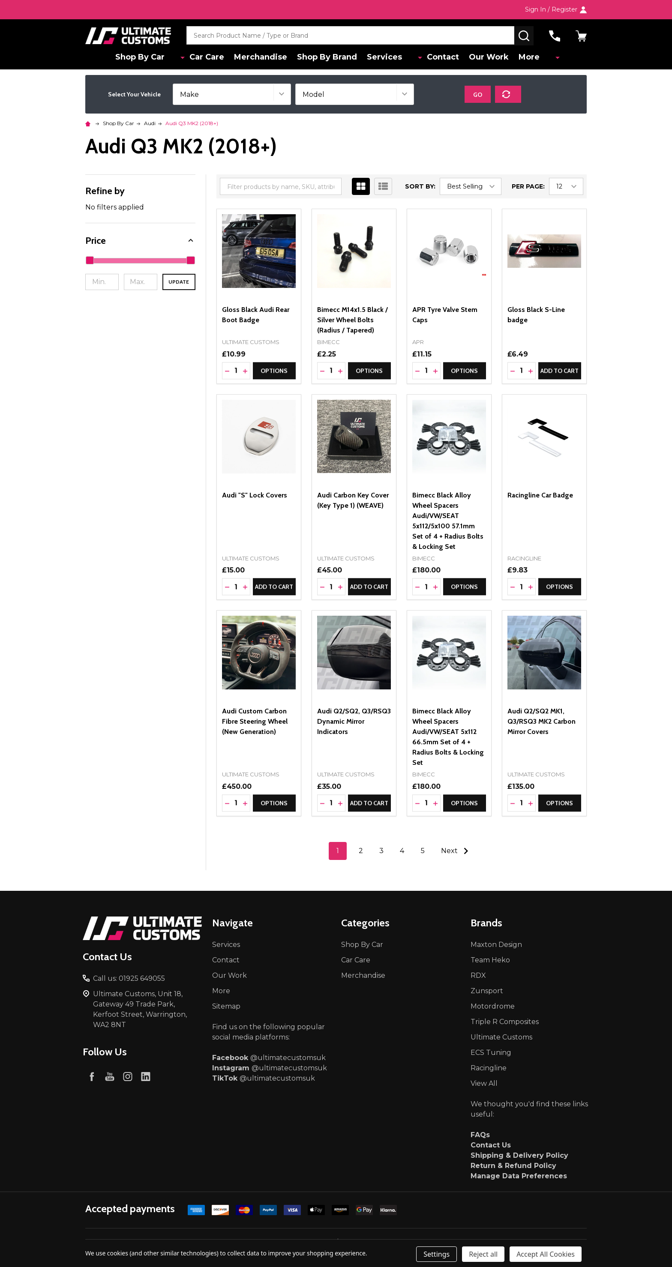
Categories (365, 923)
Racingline (489, 1068)
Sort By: (420, 186)
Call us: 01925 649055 (129, 978)
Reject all (483, 1254)
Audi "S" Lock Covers (254, 495)
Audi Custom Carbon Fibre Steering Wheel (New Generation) (255, 721)
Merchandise (265, 58)
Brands (486, 923)
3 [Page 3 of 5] (381, 851)
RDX (478, 975)
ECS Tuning (491, 1052)
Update (178, 282)
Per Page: (528, 186)
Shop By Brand (334, 58)
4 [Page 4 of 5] (402, 851)
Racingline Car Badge (540, 495)
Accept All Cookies (545, 1254)
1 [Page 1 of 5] (337, 851)
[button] (140, 241)
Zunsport (487, 991)
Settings (436, 1254)
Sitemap (226, 1006)
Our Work (489, 58)
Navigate (232, 923)
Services (393, 58)
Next (456, 851)
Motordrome (493, 1006)
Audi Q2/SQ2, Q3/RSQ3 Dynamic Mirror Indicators (354, 721)
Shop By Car (153, 58)
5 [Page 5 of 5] (423, 851)
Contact (441, 58)
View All (484, 1083)
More (531, 58)
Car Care (209, 58)
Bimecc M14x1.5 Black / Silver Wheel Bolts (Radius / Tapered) (352, 320)
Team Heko (490, 960)
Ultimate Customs (501, 1037)
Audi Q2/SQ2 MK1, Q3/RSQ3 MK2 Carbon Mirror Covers (541, 721)
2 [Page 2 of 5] (361, 851)
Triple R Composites (505, 1022)
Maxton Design (496, 945)
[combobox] (350, 35)
